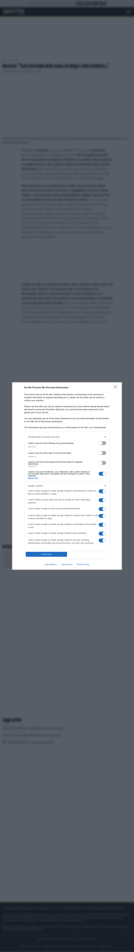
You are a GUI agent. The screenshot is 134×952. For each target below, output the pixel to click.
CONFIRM (46, 554)
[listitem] (67, 436)
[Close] (116, 387)
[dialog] (67, 476)
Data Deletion (51, 564)
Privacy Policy (83, 564)
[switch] (102, 443)
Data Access (66, 564)
